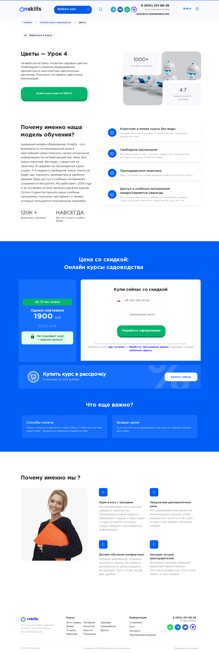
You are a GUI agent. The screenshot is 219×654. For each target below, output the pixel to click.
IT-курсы (71, 630)
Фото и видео (73, 623)
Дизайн (70, 626)
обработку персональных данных (149, 347)
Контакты (142, 14)
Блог (132, 627)
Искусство (89, 626)
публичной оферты (140, 351)
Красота (88, 630)
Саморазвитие (108, 626)
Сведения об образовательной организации (106, 648)
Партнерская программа (142, 635)
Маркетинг (72, 634)
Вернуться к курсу (38, 35)
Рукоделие (89, 623)
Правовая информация (186, 648)
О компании (135, 623)
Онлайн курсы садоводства (55, 22)
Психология (89, 634)
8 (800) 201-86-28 (155, 5)
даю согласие (116, 347)
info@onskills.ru (188, 621)
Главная (27, 22)
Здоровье (106, 623)
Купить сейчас (174, 377)
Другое (105, 630)
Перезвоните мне (159, 14)
